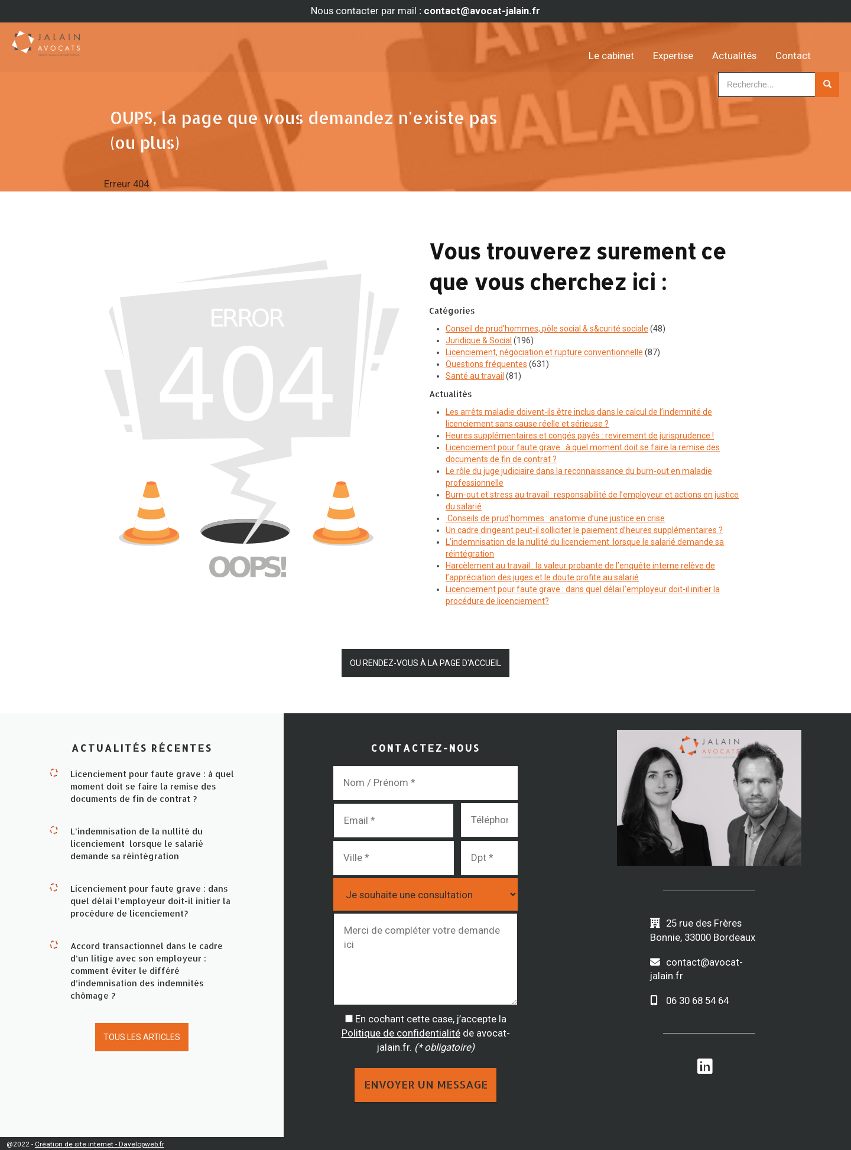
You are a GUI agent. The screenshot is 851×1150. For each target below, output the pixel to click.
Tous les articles (141, 1033)
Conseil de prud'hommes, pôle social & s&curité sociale (547, 328)
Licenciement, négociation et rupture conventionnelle (544, 352)
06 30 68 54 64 (697, 999)
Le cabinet (628, 47)
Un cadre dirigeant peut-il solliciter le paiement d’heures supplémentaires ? (584, 530)
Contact (809, 47)
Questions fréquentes (486, 364)
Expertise (690, 47)
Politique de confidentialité (401, 1031)
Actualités (751, 47)
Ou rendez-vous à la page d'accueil (425, 662)
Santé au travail (475, 376)
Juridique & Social (479, 340)
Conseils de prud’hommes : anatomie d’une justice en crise (555, 518)
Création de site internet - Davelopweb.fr (99, 1142)
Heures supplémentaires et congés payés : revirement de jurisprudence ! (580, 435)
